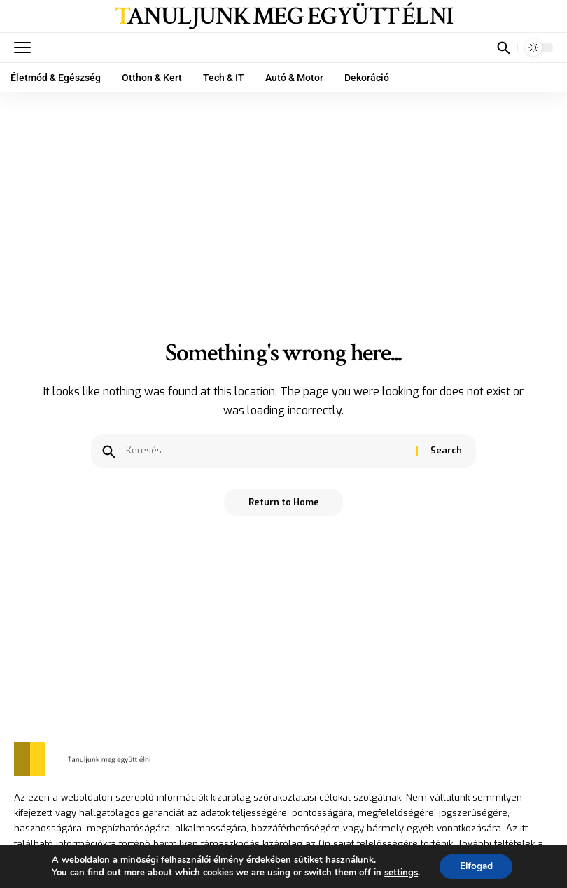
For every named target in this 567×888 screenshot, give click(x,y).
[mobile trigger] (26, 47)
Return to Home (283, 503)
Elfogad (476, 866)
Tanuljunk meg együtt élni (283, 16)
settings (399, 872)
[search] (503, 48)
